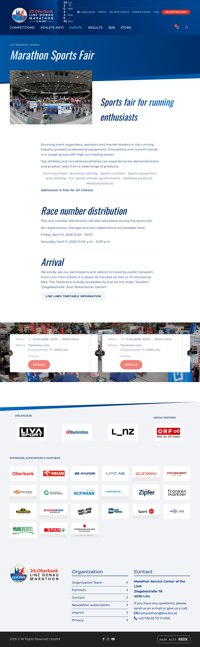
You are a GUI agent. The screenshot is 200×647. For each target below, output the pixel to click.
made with (174, 640)
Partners (100, 590)
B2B (111, 27)
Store (126, 27)
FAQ (156, 12)
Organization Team (100, 582)
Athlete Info (52, 27)
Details (39, 364)
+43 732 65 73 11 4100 (154, 618)
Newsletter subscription (100, 605)
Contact (100, 597)
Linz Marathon (19, 44)
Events (76, 27)
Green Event (141, 12)
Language (86, 12)
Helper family (119, 12)
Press (102, 12)
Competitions (22, 27)
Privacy (100, 620)
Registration (176, 12)
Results (95, 27)
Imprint (100, 612)
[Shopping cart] (177, 29)
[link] (32, 432)
